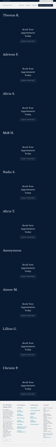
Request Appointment (28, 41)
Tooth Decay (34, 424)
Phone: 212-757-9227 (6, 0)
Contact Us (7, 440)
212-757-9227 (50, 433)
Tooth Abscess (35, 410)
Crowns (19, 407)
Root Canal (21, 418)
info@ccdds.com (47, 437)
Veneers (19, 424)
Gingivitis (33, 407)
